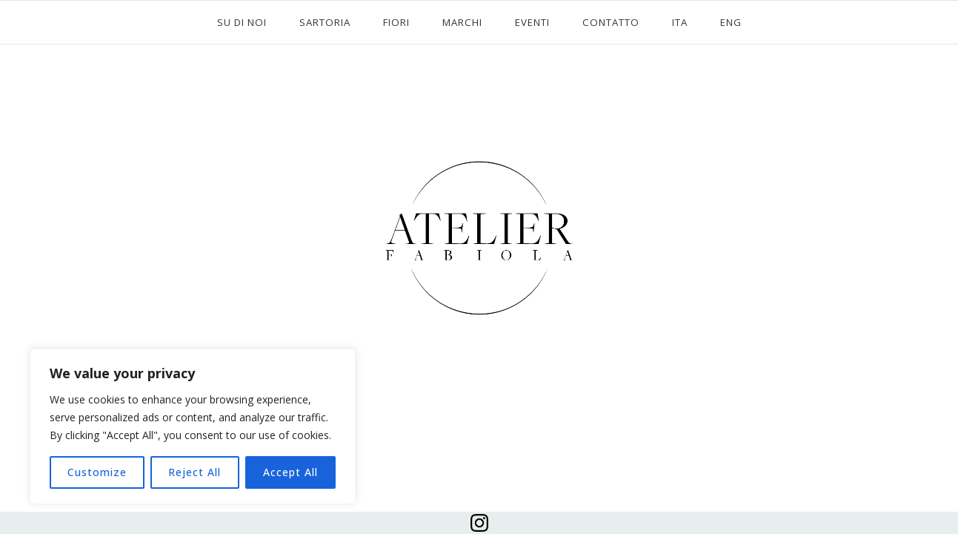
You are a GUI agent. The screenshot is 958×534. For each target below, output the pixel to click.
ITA (680, 22)
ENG (731, 22)
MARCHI (462, 22)
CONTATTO (610, 22)
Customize (97, 472)
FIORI (396, 22)
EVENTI (532, 22)
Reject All (194, 472)
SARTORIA (324, 22)
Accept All (290, 472)
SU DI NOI (242, 22)
